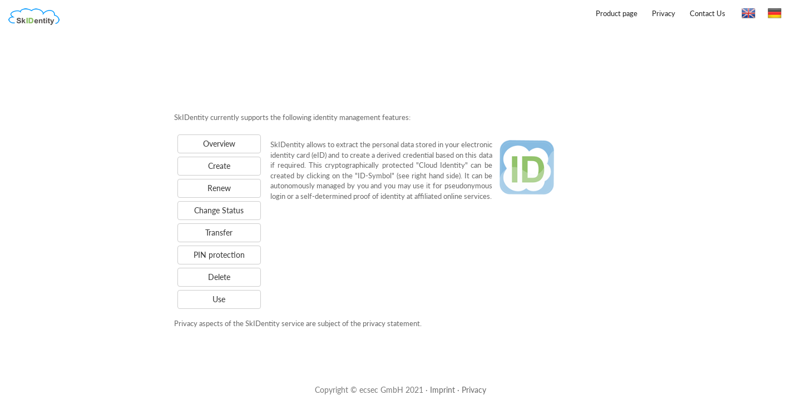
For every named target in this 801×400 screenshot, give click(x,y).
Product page (616, 13)
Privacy (663, 13)
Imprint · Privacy (458, 390)
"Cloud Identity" (442, 165)
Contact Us (707, 13)
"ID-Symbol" (374, 175)
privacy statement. (392, 323)
